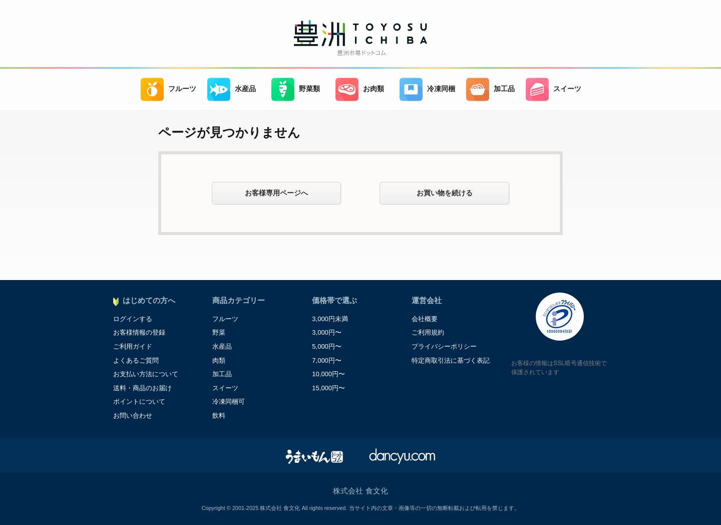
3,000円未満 (330, 319)
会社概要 (425, 319)
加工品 (490, 89)
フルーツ (168, 89)
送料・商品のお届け (142, 388)
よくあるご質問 (136, 360)
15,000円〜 (328, 388)
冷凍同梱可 (228, 401)
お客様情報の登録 (139, 332)
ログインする (132, 319)
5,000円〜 (326, 346)
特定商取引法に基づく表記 (451, 360)
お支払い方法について (145, 374)
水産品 (231, 89)
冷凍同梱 (427, 89)
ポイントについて (139, 401)
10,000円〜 (328, 374)
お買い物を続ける (445, 193)
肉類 (218, 360)
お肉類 (359, 89)
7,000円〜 (326, 360)
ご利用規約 (428, 332)
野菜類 (295, 89)
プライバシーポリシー (444, 346)
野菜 (218, 332)
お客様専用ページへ (276, 193)
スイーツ (553, 89)
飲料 (218, 415)
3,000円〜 (326, 332)
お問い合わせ (132, 415)
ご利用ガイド (132, 346)
